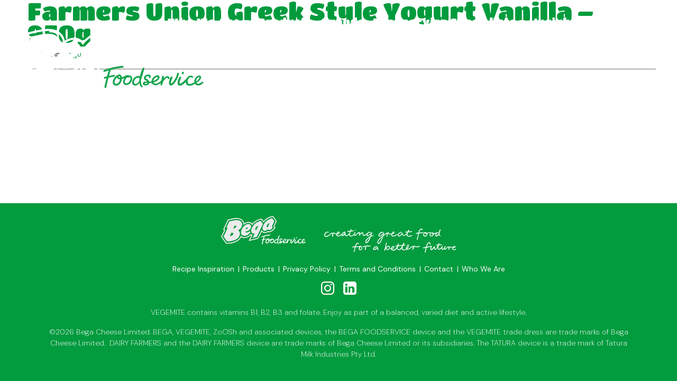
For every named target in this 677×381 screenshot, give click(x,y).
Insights (558, 22)
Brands (343, 22)
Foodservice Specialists (444, 22)
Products (285, 22)
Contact (615, 22)
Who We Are (203, 22)
